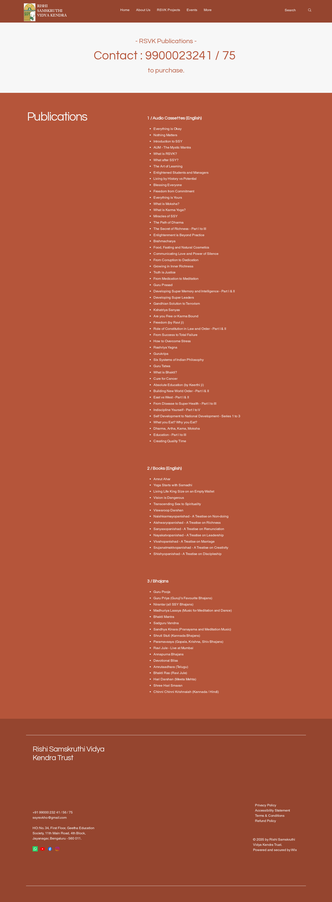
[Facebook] (50, 848)
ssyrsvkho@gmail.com (50, 817)
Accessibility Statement (272, 810)
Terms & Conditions (269, 816)
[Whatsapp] (35, 848)
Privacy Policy (265, 805)
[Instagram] (57, 848)
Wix (294, 850)
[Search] (292, 10)
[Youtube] (42, 848)
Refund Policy (265, 821)
